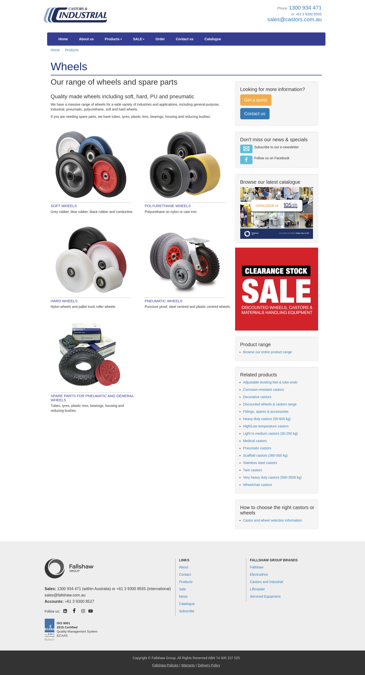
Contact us (184, 39)
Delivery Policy (209, 665)
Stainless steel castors (260, 463)
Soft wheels (64, 206)
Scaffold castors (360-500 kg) (265, 455)
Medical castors (255, 441)
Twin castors (252, 470)
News (183, 596)
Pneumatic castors (257, 448)
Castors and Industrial (266, 582)
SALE (139, 39)
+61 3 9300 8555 (308, 14)
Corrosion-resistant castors (263, 390)
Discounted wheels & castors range (270, 404)
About (183, 567)
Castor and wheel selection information (272, 520)
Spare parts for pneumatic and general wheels (92, 398)
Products (113, 39)
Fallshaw (256, 567)
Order (160, 39)
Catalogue (213, 39)
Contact (185, 574)
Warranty (188, 665)
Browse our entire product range (267, 352)
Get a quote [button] (255, 100)
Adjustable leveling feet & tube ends (270, 382)
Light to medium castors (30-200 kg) (270, 433)
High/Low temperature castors (266, 426)
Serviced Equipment (265, 596)
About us (86, 39)
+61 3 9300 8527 (79, 601)
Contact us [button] (254, 113)
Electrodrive (259, 574)
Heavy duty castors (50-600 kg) (267, 419)
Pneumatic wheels (164, 301)
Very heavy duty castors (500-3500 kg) (272, 477)
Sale (182, 589)
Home (63, 39)
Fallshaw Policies (165, 665)
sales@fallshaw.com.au (65, 595)
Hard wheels (64, 301)
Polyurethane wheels (168, 206)
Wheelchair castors (257, 485)
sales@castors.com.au (294, 19)
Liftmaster (257, 589)
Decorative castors (257, 397)
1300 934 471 (305, 8)
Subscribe (186, 611)
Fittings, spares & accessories (266, 411)
